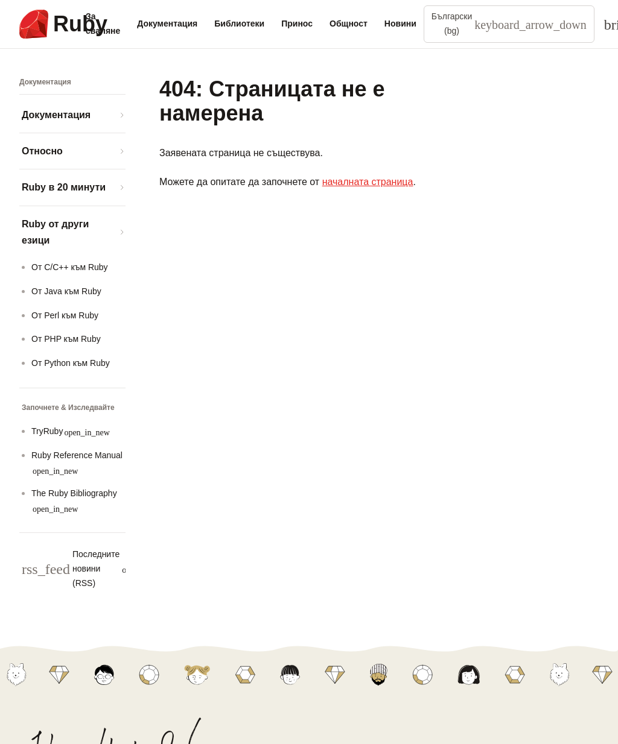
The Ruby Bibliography (74, 500)
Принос (297, 23)
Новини (400, 23)
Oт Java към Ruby (66, 291)
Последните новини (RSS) (95, 568)
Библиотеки (239, 23)
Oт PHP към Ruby (66, 339)
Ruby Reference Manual (77, 462)
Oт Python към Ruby (70, 363)
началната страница (367, 182)
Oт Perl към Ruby (64, 315)
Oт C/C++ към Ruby (69, 267)
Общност (349, 23)
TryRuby (70, 431)
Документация (167, 23)
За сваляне (103, 23)
